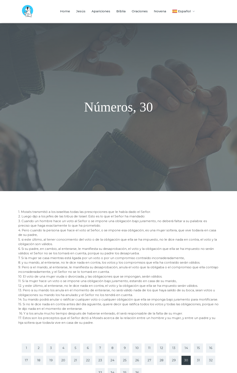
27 (149, 360)
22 (88, 360)
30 (186, 360)
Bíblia (121, 11)
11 (149, 348)
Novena (160, 11)
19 (51, 360)
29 (174, 360)
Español (183, 11)
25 (125, 360)
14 (186, 348)
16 (210, 348)
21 (75, 360)
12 (161, 348)
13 (173, 348)
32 (211, 360)
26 (137, 360)
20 (63, 360)
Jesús (80, 11)
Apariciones (101, 11)
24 (112, 360)
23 (100, 360)
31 (198, 360)
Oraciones (140, 11)
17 (26, 360)
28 (161, 360)
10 (137, 348)
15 (198, 348)
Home (65, 11)
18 (38, 360)
